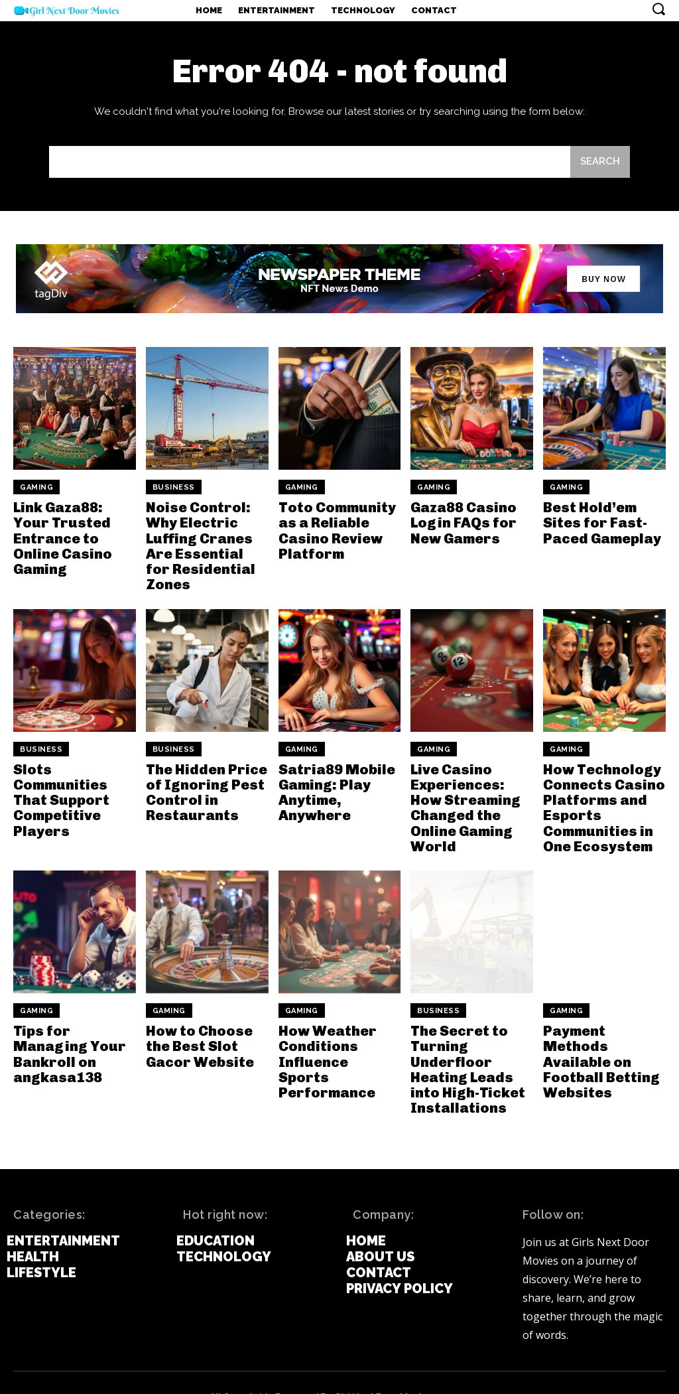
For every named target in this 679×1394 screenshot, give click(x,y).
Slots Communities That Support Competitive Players (59, 778)
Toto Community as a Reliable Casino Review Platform (333, 529)
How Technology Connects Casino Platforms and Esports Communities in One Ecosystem (600, 785)
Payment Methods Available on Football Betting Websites (597, 1035)
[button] (658, 8)
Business (174, 487)
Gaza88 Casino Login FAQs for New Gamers (461, 521)
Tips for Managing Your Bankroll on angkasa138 (66, 1028)
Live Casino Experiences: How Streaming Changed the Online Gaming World (471, 785)
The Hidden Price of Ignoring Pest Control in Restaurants (203, 771)
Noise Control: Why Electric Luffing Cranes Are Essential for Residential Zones (207, 536)
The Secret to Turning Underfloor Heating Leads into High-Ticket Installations (463, 1042)
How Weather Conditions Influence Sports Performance (336, 1028)
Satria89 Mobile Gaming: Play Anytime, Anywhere (333, 771)
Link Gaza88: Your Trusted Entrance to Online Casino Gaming (74, 529)
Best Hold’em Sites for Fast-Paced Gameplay (600, 521)
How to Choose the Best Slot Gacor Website (197, 1020)
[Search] (600, 162)
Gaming (36, 487)
